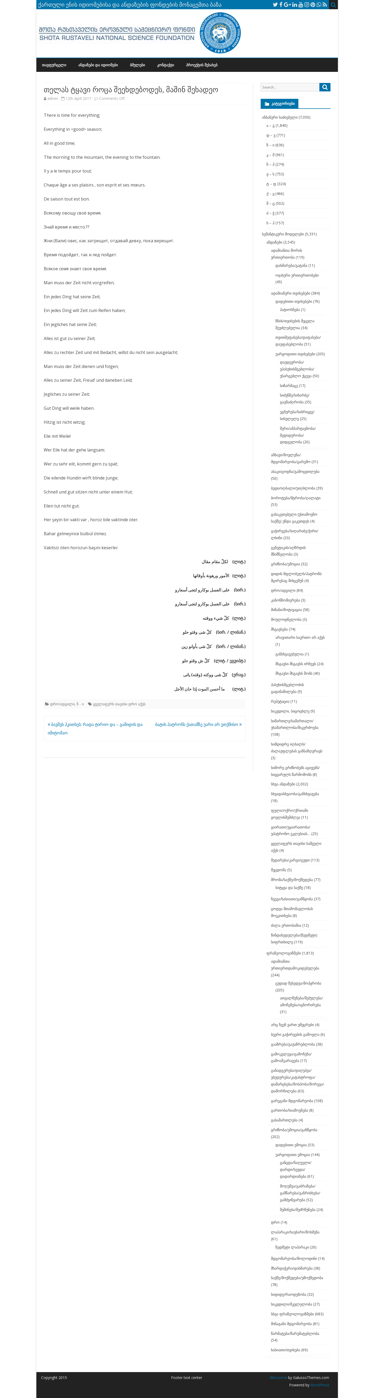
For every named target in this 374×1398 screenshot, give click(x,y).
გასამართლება (284, 1119)
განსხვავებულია (289, 653)
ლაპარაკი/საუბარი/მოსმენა (295, 1231)
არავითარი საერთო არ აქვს (300, 637)
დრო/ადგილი (62, 703)
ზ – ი (270, 144)
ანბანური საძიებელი (280, 117)
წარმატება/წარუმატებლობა (295, 1333)
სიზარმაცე (289, 385)
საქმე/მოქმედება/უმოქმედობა (297, 1277)
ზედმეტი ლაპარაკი (292, 1247)
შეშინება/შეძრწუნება (297, 1209)
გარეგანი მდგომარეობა (292, 1100)
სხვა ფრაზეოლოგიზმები (292, 1313)
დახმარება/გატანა (291, 265)
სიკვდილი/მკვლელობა (291, 1304)
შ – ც (270, 203)
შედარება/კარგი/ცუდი (290, 860)
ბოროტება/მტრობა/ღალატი (295, 497)
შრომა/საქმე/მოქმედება (292, 879)
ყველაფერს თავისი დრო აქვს (119, 703)
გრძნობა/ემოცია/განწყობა (294, 1129)
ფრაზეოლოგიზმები (283, 953)
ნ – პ (270, 164)
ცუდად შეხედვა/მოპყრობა (298, 983)
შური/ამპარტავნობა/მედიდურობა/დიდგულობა (298, 435)
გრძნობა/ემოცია (285, 563)
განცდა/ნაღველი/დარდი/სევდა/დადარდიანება (295, 1169)
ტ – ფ (271, 183)
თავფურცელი (54, 64)
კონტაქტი (165, 64)
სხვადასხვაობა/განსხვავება (295, 793)
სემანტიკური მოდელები (283, 233)
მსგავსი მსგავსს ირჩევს (295, 663)
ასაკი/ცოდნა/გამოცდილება (295, 471)
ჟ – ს (270, 173)
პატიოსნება (290, 309)
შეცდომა (278, 869)
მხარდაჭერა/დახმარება (292, 1268)
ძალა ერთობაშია (286, 925)
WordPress (319, 1384)
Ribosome (278, 1377)
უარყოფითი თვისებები (295, 353)
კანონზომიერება (285, 600)
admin (52, 98)
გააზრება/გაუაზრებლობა (293, 1044)
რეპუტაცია (280, 701)
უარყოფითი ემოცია (292, 1154)
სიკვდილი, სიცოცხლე (290, 711)
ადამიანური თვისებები (290, 293)
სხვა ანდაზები (283, 783)
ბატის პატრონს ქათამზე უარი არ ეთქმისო (198, 724)
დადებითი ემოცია (291, 1144)
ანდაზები (274, 242)
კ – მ (270, 154)
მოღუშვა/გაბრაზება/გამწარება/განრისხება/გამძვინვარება (300, 1192)
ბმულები (137, 64)
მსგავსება (279, 629)
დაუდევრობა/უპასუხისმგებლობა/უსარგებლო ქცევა (297, 369)
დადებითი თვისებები (293, 301)
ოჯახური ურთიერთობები (297, 275)
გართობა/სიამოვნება (289, 1110)
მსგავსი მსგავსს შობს (293, 673)
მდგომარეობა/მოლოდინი (294, 1258)
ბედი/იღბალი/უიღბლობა (293, 488)
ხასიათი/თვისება (285, 1349)
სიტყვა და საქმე (289, 887)
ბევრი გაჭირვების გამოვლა (295, 1034)
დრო (275, 1222)
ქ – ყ (270, 193)
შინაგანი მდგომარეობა (291, 1323)
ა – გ (270, 125)
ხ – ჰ (270, 222)
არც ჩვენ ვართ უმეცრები (292, 1024)
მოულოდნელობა (286, 619)
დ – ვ (270, 135)
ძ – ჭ (270, 213)
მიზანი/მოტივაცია (286, 609)
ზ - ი (80, 703)
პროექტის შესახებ (201, 64)
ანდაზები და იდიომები (98, 64)
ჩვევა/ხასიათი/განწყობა (292, 898)
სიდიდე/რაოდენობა (288, 1294)
